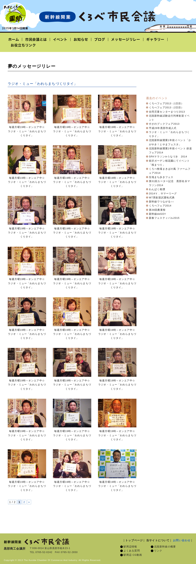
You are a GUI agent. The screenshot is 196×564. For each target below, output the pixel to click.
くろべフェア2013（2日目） (166, 107)
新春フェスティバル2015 (164, 218)
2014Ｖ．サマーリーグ (163, 193)
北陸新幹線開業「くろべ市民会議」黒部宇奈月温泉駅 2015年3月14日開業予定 (97, 17)
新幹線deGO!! (157, 214)
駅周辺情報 (130, 546)
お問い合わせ (181, 540)
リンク (158, 550)
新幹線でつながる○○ (161, 201)
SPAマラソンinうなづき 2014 (168, 156)
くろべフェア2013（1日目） (166, 103)
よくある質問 (132, 550)
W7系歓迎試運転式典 (162, 197)
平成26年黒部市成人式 (162, 128)
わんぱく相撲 (157, 189)
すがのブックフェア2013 (164, 124)
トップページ (134, 540)
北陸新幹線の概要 (165, 546)
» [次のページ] (29, 502)
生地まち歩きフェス (161, 177)
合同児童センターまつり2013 (167, 111)
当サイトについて (157, 540)
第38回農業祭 (157, 210)
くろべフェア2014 (160, 205)
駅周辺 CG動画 (133, 555)
